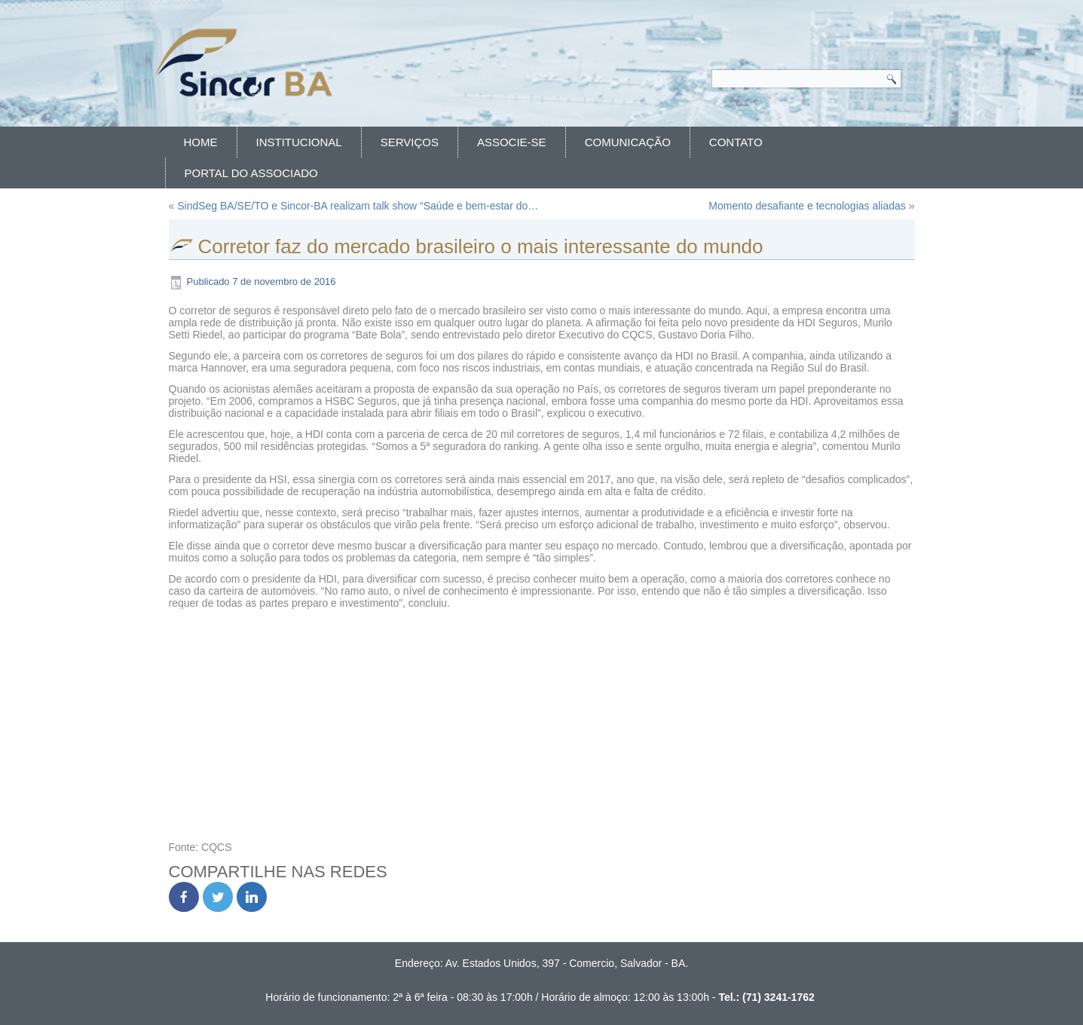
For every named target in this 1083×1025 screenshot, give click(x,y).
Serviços (410, 142)
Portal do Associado (251, 173)
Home (201, 142)
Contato (736, 142)
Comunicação (628, 142)
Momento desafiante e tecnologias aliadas (807, 206)
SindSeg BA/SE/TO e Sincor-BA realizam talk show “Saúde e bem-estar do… (357, 206)
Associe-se (511, 142)
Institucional (299, 142)
